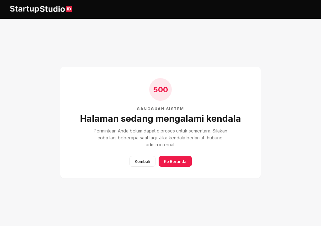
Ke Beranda (175, 161)
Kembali (142, 161)
